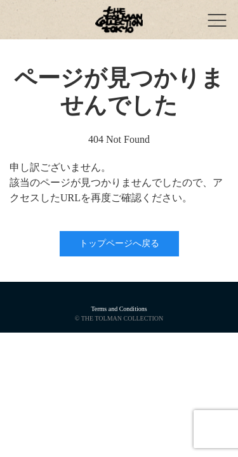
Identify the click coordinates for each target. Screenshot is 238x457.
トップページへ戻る (119, 243)
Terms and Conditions (119, 308)
